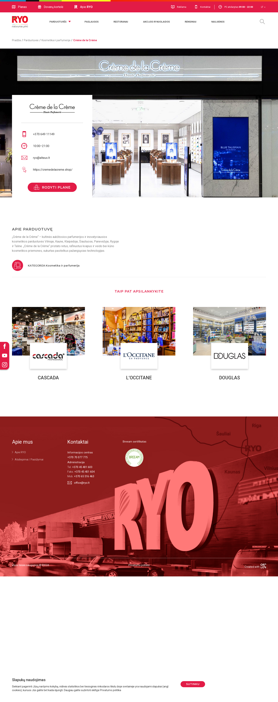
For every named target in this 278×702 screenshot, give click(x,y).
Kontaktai (202, 6)
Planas (19, 7)
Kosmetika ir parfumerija (56, 40)
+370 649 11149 (43, 134)
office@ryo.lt (78, 483)
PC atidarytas (236, 6)
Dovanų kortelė (50, 7)
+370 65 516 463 (84, 476)
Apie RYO (20, 452)
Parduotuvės (57, 21)
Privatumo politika (139, 565)
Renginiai (190, 21)
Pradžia (16, 40)
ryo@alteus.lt (41, 158)
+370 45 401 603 (82, 467)
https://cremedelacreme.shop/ (53, 169)
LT (262, 7)
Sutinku (193, 684)
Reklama (178, 6)
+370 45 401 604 (84, 471)
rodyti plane (52, 187)
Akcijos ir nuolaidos (156, 21)
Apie (83, 7)
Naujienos (217, 21)
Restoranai (121, 21)
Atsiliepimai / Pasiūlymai (29, 459)
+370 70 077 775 (77, 457)
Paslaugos (92, 21)
